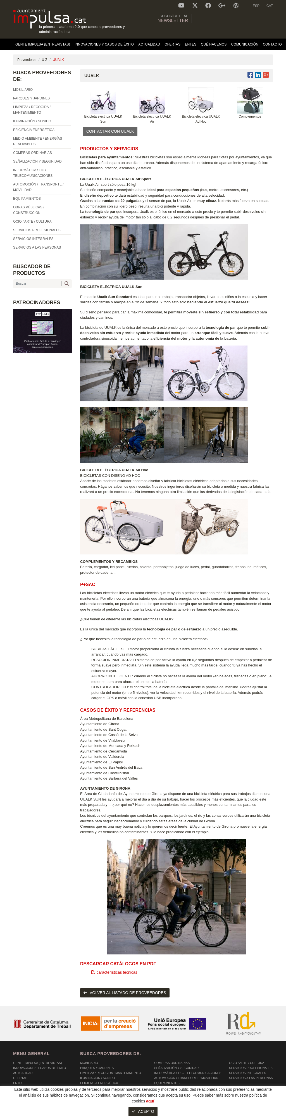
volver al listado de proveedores (125, 992)
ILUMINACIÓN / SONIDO (97, 1078)
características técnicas (114, 972)
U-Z (44, 60)
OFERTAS (20, 1078)
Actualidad (23, 1073)
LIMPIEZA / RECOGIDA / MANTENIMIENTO (110, 1073)
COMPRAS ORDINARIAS (172, 1062)
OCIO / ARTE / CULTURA (246, 1062)
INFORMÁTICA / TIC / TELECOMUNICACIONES (187, 1073)
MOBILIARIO (89, 1062)
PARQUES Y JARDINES (97, 1068)
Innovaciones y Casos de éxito (39, 1068)
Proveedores (26, 60)
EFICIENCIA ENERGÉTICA (99, 1083)
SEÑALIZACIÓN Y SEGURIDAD (176, 1068)
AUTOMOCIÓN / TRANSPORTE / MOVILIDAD (186, 1078)
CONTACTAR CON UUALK (110, 131)
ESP (256, 6)
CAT (269, 6)
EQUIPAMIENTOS (167, 1083)
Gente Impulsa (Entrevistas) (37, 1062)
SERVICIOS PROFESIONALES (251, 1068)
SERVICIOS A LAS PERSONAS (251, 1078)
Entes (18, 1083)
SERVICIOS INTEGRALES (247, 1073)
